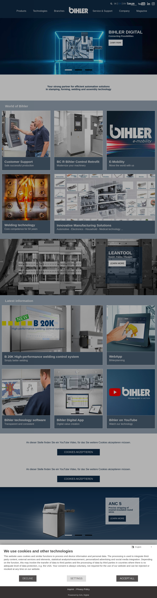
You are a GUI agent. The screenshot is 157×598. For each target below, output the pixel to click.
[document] (78, 562)
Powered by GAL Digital (78, 595)
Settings (76, 578)
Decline (28, 578)
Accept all (127, 578)
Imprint (70, 589)
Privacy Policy (83, 589)
